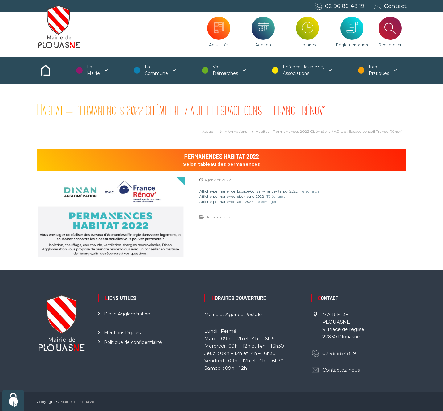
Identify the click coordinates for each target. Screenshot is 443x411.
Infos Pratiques (379, 70)
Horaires (307, 44)
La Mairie (93, 70)
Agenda (263, 44)
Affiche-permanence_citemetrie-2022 (231, 196)
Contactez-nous (341, 370)
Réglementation (352, 44)
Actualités (218, 44)
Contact (395, 6)
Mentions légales (122, 333)
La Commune (156, 70)
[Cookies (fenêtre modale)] (13, 400)
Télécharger (310, 191)
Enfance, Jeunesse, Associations (303, 70)
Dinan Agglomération (127, 314)
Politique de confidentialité (133, 342)
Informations (235, 131)
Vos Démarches (225, 70)
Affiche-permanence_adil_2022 (226, 202)
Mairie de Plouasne (78, 401)
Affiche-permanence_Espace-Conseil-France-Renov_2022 (248, 191)
